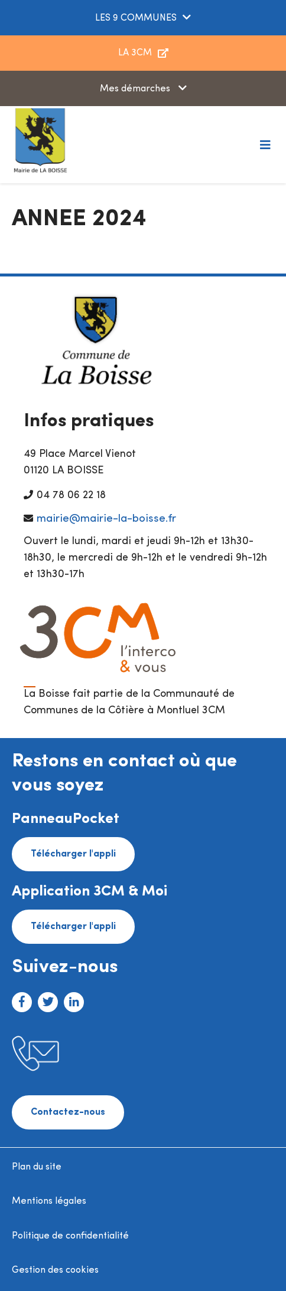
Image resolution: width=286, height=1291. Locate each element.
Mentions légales (49, 1201)
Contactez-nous (68, 1112)
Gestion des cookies (55, 1270)
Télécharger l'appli (73, 854)
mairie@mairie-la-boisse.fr (106, 519)
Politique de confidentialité (70, 1236)
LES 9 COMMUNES (136, 18)
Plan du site (36, 1167)
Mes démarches (136, 89)
